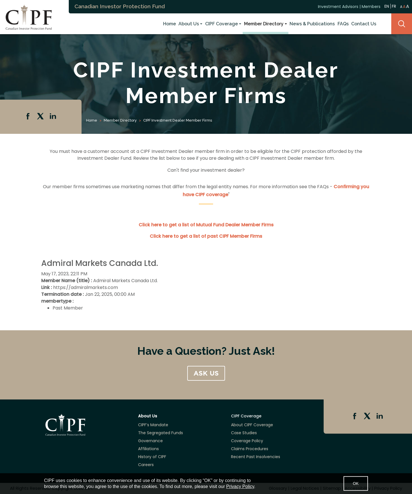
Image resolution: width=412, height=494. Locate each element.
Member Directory (264, 23)
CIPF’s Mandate (153, 425)
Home (169, 23)
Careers (146, 465)
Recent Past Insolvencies (255, 457)
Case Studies (244, 433)
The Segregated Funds (160, 433)
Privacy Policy (240, 486)
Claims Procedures (249, 449)
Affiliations (148, 449)
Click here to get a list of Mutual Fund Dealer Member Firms (206, 225)
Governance (150, 441)
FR (394, 6)
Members (371, 6)
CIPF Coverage (221, 23)
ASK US (206, 373)
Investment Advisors (338, 6)
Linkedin (53, 117)
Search (401, 23)
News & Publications (312, 23)
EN (386, 6)
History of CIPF (152, 457)
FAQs (343, 23)
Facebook (28, 117)
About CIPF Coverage (252, 425)
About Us (188, 23)
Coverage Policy (247, 441)
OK (356, 483)
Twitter (41, 117)
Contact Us (363, 23)
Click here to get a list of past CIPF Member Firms (206, 236)
